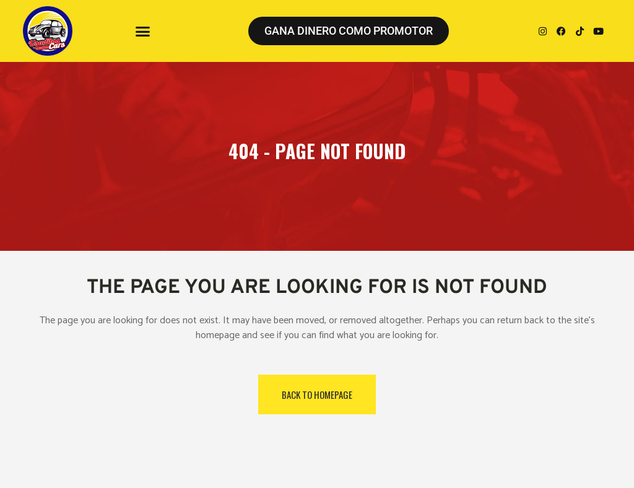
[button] (143, 31)
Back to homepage (317, 394)
